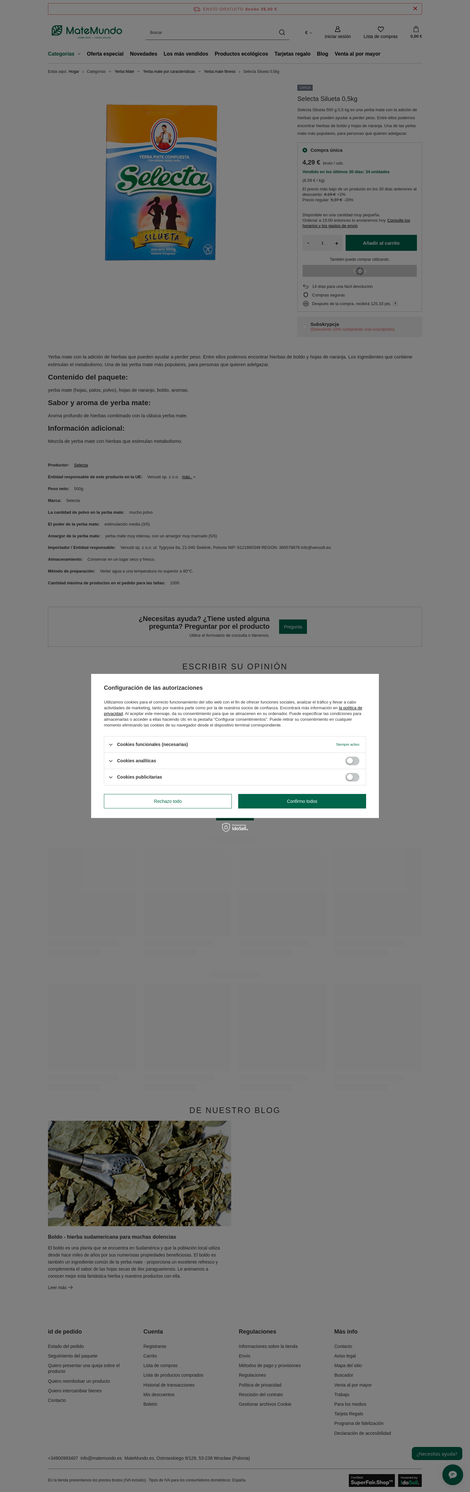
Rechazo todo (168, 801)
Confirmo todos (302, 801)
